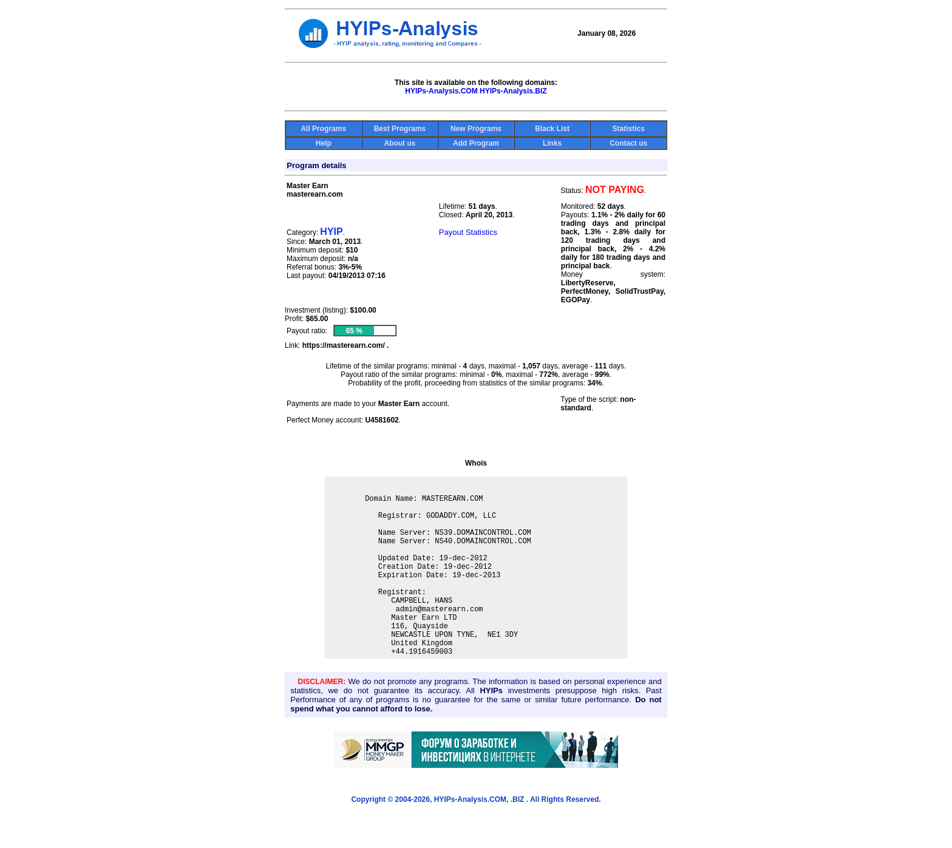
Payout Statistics (468, 232)
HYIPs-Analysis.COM (441, 91)
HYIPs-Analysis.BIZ (513, 91)
